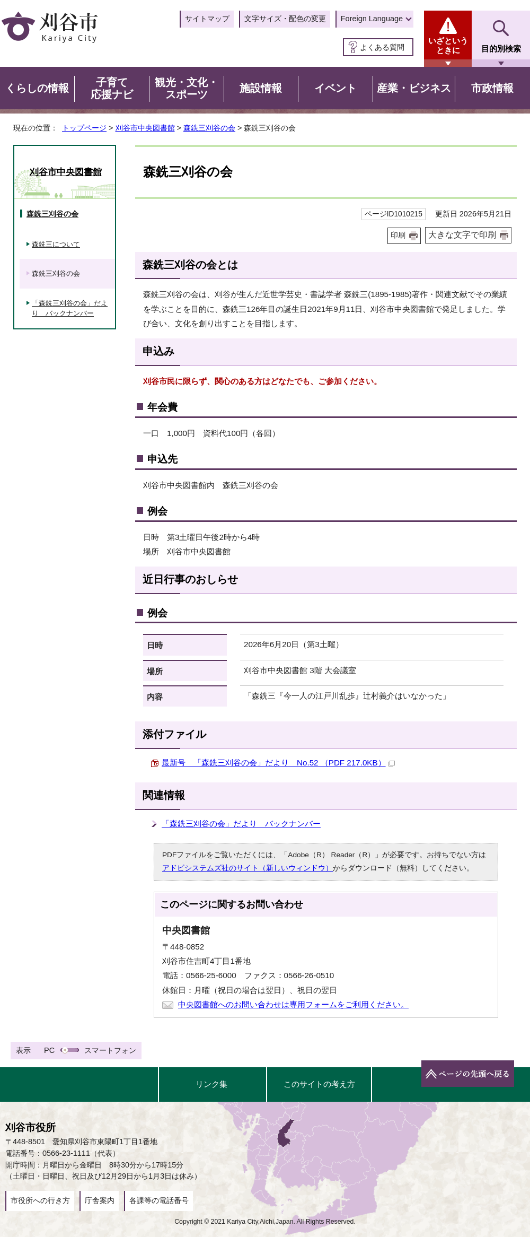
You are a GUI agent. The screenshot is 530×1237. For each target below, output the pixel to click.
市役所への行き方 (40, 1200)
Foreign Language (372, 18)
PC (49, 1050)
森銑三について (56, 244)
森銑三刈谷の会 (209, 128)
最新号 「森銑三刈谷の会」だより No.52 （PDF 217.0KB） (278, 762)
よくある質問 (382, 47)
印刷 (398, 235)
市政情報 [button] (492, 88)
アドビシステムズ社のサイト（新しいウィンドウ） (247, 868)
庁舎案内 (99, 1200)
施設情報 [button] (261, 88)
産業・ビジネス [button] (414, 88)
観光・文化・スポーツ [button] (186, 88)
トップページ (84, 128)
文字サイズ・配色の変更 (285, 18)
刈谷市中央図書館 (145, 128)
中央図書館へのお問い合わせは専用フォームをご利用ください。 (293, 1004)
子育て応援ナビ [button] (112, 88)
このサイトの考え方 (319, 1083)
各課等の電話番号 (159, 1200)
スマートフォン (110, 1050)
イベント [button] (335, 88)
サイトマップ (207, 18)
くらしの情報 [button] (37, 88)
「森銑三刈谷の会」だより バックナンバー (241, 823)
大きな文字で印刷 (462, 234)
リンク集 (211, 1083)
